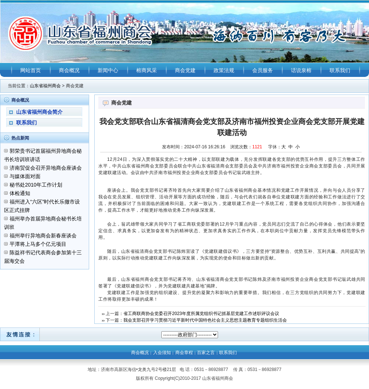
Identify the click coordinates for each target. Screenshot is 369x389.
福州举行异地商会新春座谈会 (43, 235)
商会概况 (69, 70)
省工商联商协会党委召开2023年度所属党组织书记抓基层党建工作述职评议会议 (201, 313)
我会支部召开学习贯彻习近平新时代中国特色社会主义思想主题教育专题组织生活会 (205, 320)
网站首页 (30, 70)
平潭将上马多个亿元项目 (38, 244)
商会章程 (184, 352)
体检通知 (20, 193)
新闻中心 (108, 70)
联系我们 (340, 70)
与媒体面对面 (25, 176)
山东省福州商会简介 (39, 112)
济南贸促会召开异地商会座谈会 (46, 168)
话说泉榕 (301, 70)
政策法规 (224, 70)
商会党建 (185, 70)
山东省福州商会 (45, 85)
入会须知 (162, 352)
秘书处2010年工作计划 (36, 185)
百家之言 (206, 352)
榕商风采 (146, 70)
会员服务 (262, 70)
